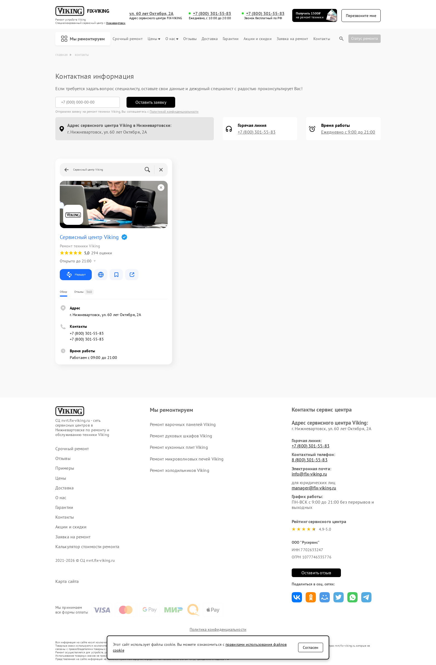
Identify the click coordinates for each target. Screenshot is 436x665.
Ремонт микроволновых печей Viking (187, 459)
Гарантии (231, 38)
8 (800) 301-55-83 (310, 459)
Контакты (321, 38)
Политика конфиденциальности (218, 629)
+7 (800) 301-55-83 (212, 13)
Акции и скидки (257, 38)
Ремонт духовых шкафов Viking (181, 436)
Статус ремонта (364, 38)
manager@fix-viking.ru (314, 488)
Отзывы (190, 38)
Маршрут (76, 274)
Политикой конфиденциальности (174, 111)
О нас (172, 38)
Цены (154, 38)
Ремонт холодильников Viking (179, 470)
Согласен (310, 647)
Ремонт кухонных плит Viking (179, 447)
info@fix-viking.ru (309, 474)
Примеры (64, 468)
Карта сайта (67, 581)
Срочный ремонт (127, 38)
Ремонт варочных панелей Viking (183, 424)
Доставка (210, 38)
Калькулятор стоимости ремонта (87, 546)
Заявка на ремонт (292, 38)
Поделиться (297, 597)
